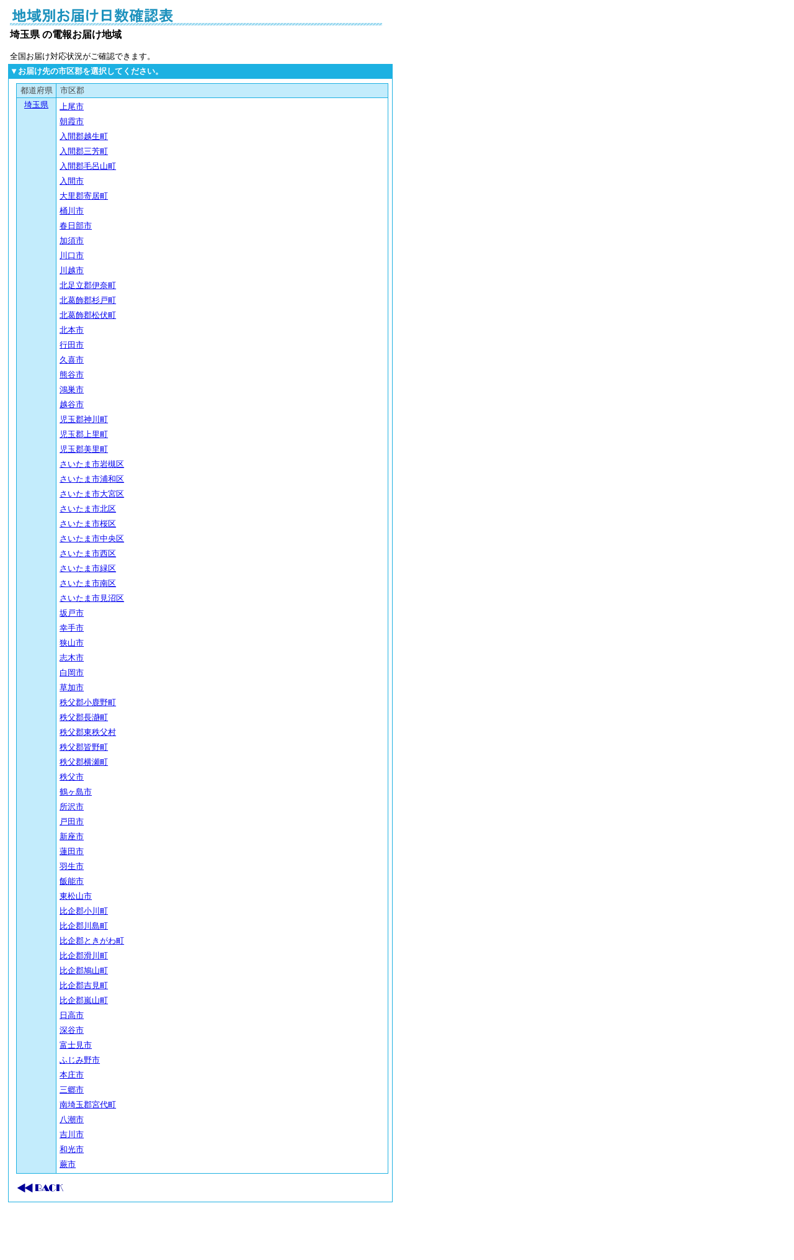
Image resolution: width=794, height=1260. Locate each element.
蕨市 (68, 1164)
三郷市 (72, 1089)
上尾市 (72, 106)
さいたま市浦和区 (92, 479)
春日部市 (76, 225)
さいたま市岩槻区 (92, 464)
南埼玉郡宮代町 (88, 1104)
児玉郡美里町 (84, 449)
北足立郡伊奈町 (88, 285)
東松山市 (76, 896)
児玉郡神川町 (84, 419)
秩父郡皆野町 (84, 747)
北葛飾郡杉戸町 (88, 300)
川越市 (72, 270)
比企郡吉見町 (84, 985)
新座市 (72, 836)
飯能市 (72, 881)
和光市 (72, 1149)
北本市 (72, 330)
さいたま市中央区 (92, 538)
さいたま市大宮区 (92, 493)
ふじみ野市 (80, 1059)
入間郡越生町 (84, 136)
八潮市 (72, 1119)
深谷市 (72, 1030)
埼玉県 (36, 104)
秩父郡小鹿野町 (88, 702)
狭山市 (72, 642)
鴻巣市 (72, 389)
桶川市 (72, 210)
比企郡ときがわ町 (92, 940)
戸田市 (72, 821)
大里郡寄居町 (84, 195)
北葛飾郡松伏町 (88, 315)
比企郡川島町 (84, 925)
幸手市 (72, 627)
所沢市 (72, 806)
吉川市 (72, 1134)
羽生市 (72, 866)
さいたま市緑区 (88, 568)
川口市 (72, 255)
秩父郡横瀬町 (84, 762)
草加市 (72, 687)
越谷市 (72, 404)
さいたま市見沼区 (92, 598)
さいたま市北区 (88, 508)
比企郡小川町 (84, 911)
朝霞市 (72, 121)
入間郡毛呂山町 (88, 166)
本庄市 (72, 1074)
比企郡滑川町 (84, 955)
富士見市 (76, 1045)
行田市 (72, 344)
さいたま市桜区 (88, 523)
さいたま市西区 (88, 553)
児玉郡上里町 (84, 434)
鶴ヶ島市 (76, 791)
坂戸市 (72, 613)
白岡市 (72, 672)
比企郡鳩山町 (84, 970)
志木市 (72, 657)
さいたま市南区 (88, 583)
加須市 (72, 240)
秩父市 (72, 776)
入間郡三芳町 (84, 151)
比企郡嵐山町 (84, 1000)
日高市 (72, 1015)
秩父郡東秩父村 (88, 732)
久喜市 (72, 359)
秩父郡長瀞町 (84, 717)
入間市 (72, 181)
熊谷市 (72, 374)
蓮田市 (72, 851)
